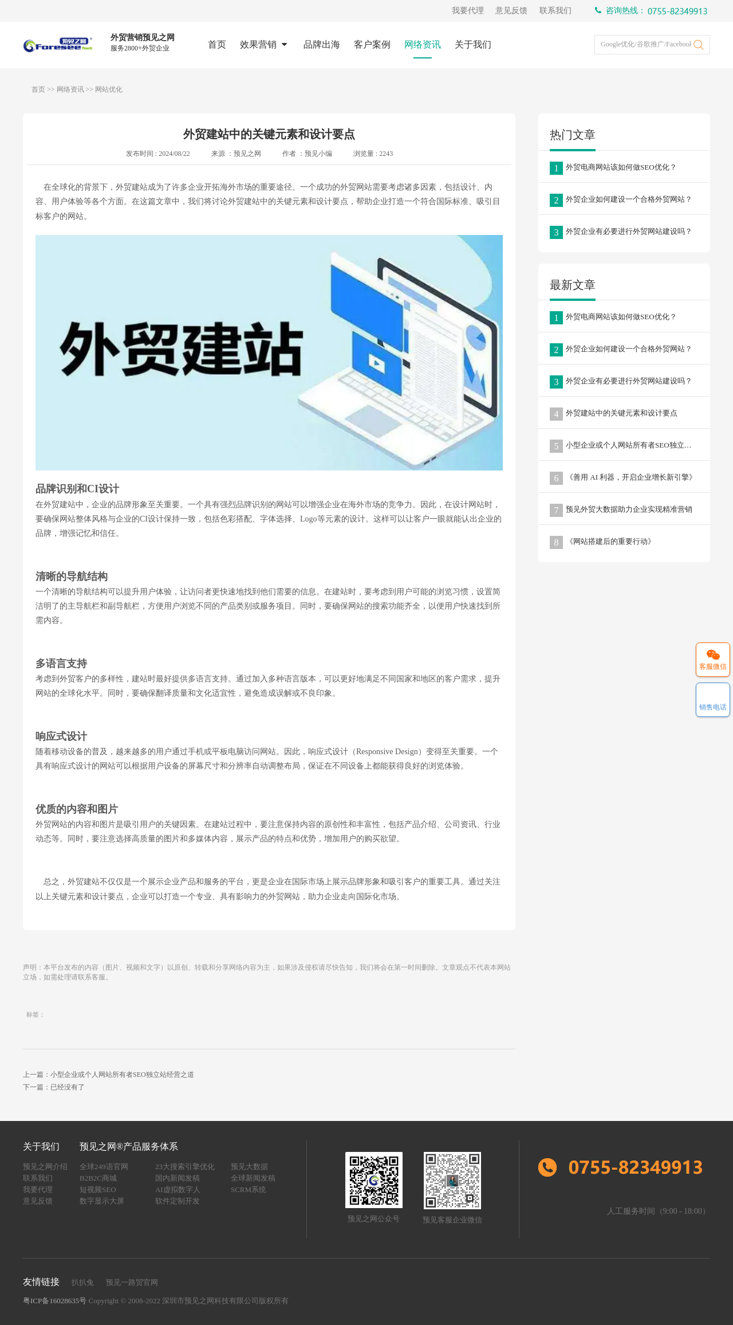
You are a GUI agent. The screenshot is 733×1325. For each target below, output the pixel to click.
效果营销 (257, 44)
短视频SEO (98, 1189)
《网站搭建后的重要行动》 (602, 542)
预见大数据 (249, 1166)
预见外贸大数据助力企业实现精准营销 (621, 510)
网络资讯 (414, 44)
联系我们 (555, 10)
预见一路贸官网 (132, 1282)
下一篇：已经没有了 (54, 1087)
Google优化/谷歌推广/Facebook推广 (649, 44)
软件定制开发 (177, 1201)
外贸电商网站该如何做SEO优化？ (613, 168)
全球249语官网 (104, 1166)
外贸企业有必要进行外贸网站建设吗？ (621, 232)
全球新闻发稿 (253, 1178)
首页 (209, 44)
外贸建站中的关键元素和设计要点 (613, 414)
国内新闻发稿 (177, 1178)
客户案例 (364, 44)
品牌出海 (313, 44)
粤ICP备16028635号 (54, 1300)
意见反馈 (511, 10)
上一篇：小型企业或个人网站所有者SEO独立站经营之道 (108, 1075)
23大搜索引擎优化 (185, 1166)
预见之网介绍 (45, 1166)
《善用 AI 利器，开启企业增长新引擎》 (623, 478)
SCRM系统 (248, 1189)
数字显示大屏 (102, 1201)
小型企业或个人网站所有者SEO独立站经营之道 (630, 446)
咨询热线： (653, 11)
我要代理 (468, 10)
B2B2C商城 (98, 1178)
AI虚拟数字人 (177, 1189)
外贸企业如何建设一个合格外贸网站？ (621, 200)
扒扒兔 (83, 1282)
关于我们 (465, 44)
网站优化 (109, 89)
